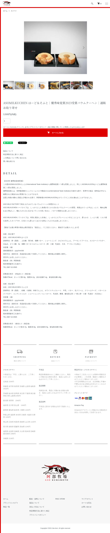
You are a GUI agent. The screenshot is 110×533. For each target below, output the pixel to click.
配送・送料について (36, 499)
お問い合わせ (86, 507)
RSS (57, 499)
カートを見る (86, 503)
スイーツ (14, 11)
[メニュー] (106, 3)
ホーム (5, 11)
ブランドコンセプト (10, 503)
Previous (27, 47)
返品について (8, 151)
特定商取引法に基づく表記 (13, 154)
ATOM (62, 499)
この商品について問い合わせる (14, 158)
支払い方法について (36, 507)
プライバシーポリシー (38, 127)
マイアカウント (87, 499)
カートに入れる (55, 132)
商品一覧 (6, 507)
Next (83, 47)
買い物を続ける (9, 161)
